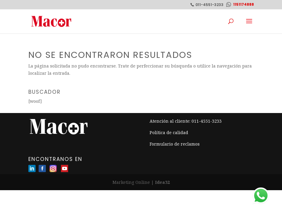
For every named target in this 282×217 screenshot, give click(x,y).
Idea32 (162, 182)
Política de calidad (169, 132)
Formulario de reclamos (175, 144)
